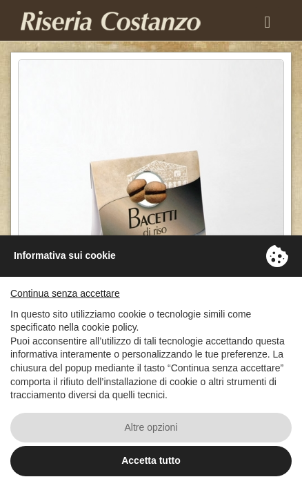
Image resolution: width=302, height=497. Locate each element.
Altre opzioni (150, 427)
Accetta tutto (151, 460)
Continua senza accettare (65, 293)
